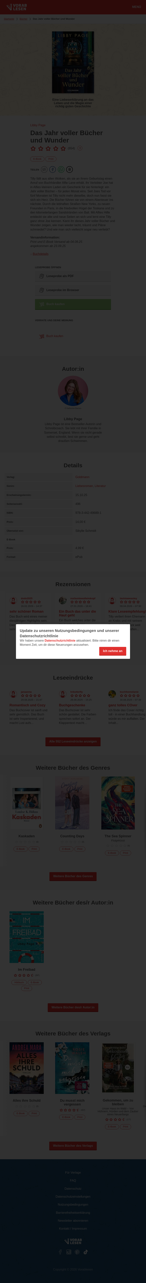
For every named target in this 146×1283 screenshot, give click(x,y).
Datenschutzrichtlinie (60, 640)
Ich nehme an (112, 651)
